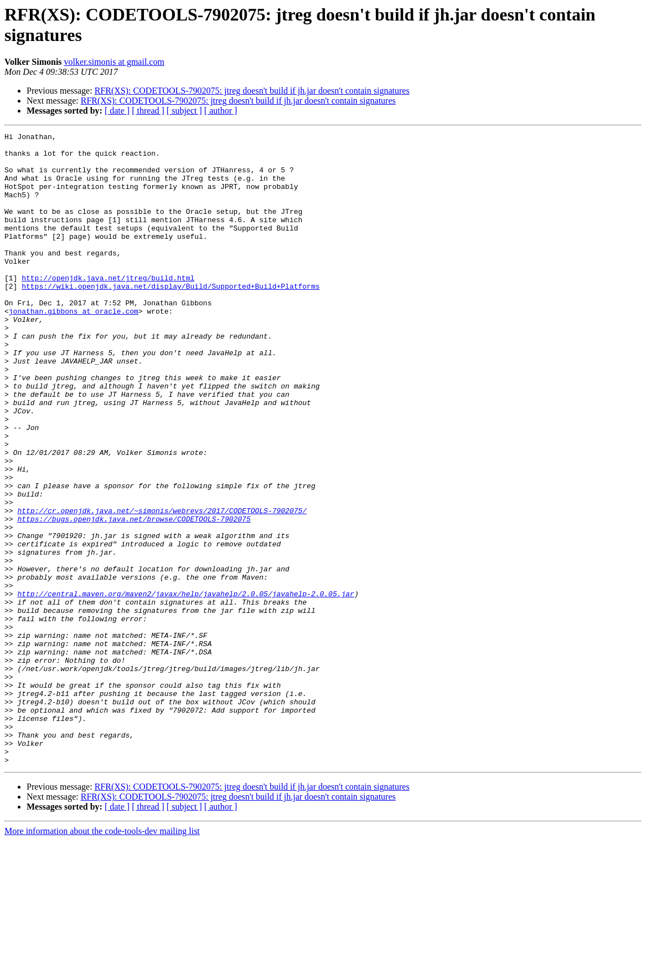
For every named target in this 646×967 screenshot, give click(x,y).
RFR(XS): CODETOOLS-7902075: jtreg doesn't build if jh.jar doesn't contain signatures (252, 90)
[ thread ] (148, 110)
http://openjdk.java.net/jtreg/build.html (108, 308)
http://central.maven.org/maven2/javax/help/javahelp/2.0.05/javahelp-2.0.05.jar (185, 687)
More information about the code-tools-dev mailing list (102, 957)
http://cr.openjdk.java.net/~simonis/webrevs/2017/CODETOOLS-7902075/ (162, 587)
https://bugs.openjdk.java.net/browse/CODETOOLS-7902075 (133, 597)
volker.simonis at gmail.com (114, 61)
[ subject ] (184, 110)
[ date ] (117, 110)
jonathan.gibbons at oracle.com (73, 347)
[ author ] (220, 110)
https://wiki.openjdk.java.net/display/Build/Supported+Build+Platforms (170, 318)
